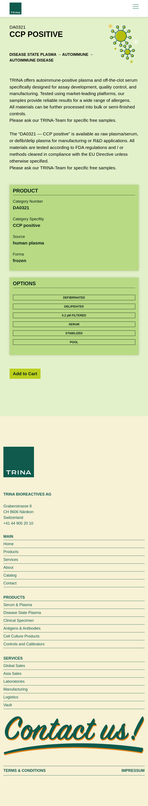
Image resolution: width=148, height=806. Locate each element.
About (8, 567)
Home (8, 544)
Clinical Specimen (18, 620)
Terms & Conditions (24, 770)
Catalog (10, 575)
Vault (7, 705)
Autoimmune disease (32, 60)
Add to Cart (25, 373)
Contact (10, 583)
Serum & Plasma (17, 605)
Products (10, 552)
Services (10, 559)
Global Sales (14, 666)
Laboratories (14, 681)
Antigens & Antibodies (22, 628)
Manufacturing (15, 689)
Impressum (133, 770)
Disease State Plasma (33, 54)
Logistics (10, 697)
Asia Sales (12, 673)
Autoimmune (75, 54)
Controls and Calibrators (24, 644)
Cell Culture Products (21, 636)
